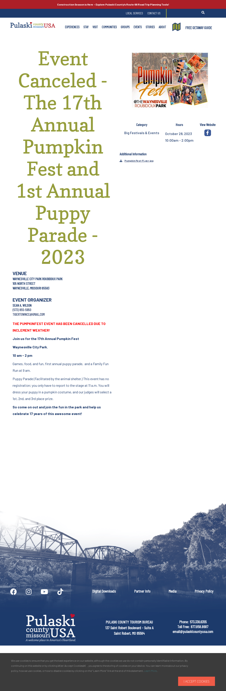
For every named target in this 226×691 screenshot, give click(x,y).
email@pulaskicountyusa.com (193, 631)
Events (138, 27)
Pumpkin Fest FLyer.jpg (138, 160)
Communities (109, 27)
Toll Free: (183, 626)
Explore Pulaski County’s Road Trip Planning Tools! (113, 4)
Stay (86, 27)
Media (172, 591)
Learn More (150, 670)
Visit (95, 27)
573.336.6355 (198, 621)
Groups (125, 27)
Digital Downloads (104, 591)
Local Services (134, 13)
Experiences (72, 27)
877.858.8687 (199, 626)
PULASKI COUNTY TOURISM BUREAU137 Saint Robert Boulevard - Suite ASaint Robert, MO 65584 (129, 628)
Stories (150, 27)
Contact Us (153, 13)
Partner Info (142, 591)
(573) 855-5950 (22, 310)
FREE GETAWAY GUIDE (198, 27)
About (162, 27)
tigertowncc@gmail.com (29, 314)
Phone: (183, 621)
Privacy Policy (204, 591)
